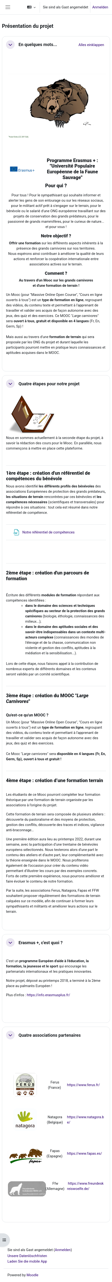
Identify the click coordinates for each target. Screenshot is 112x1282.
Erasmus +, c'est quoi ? (41, 942)
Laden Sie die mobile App (27, 1261)
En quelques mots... (38, 44)
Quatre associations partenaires (50, 1035)
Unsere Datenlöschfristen (27, 1256)
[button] (31, 7)
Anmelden (100, 7)
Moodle (32, 1275)
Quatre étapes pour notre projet (49, 383)
